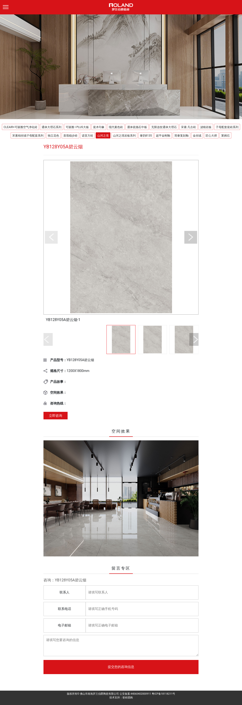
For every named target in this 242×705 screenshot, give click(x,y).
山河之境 (103, 135)
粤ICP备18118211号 (163, 693)
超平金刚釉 (163, 135)
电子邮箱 (64, 625)
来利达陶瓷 (126, 701)
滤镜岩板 (206, 127)
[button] (51, 237)
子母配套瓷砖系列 (227, 127)
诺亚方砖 (87, 135)
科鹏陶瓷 (139, 701)
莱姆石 (225, 135)
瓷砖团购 (127, 697)
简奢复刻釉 (181, 135)
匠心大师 (211, 135)
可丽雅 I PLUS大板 (77, 127)
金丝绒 (197, 135)
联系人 (64, 592)
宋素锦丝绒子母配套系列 (27, 135)
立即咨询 (55, 415)
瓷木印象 (98, 127)
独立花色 (53, 135)
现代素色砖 (116, 127)
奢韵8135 (146, 135)
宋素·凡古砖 (188, 127)
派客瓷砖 (103, 701)
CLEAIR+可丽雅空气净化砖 (20, 127)
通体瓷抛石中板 (137, 127)
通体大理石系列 (51, 127)
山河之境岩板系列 (124, 135)
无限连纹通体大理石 (164, 127)
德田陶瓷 (114, 701)
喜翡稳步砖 (70, 135)
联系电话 (64, 609)
